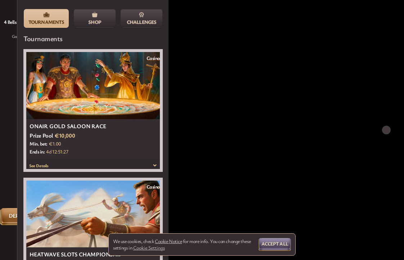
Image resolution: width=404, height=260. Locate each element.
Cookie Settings (149, 248)
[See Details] (155, 165)
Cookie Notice (168, 241)
